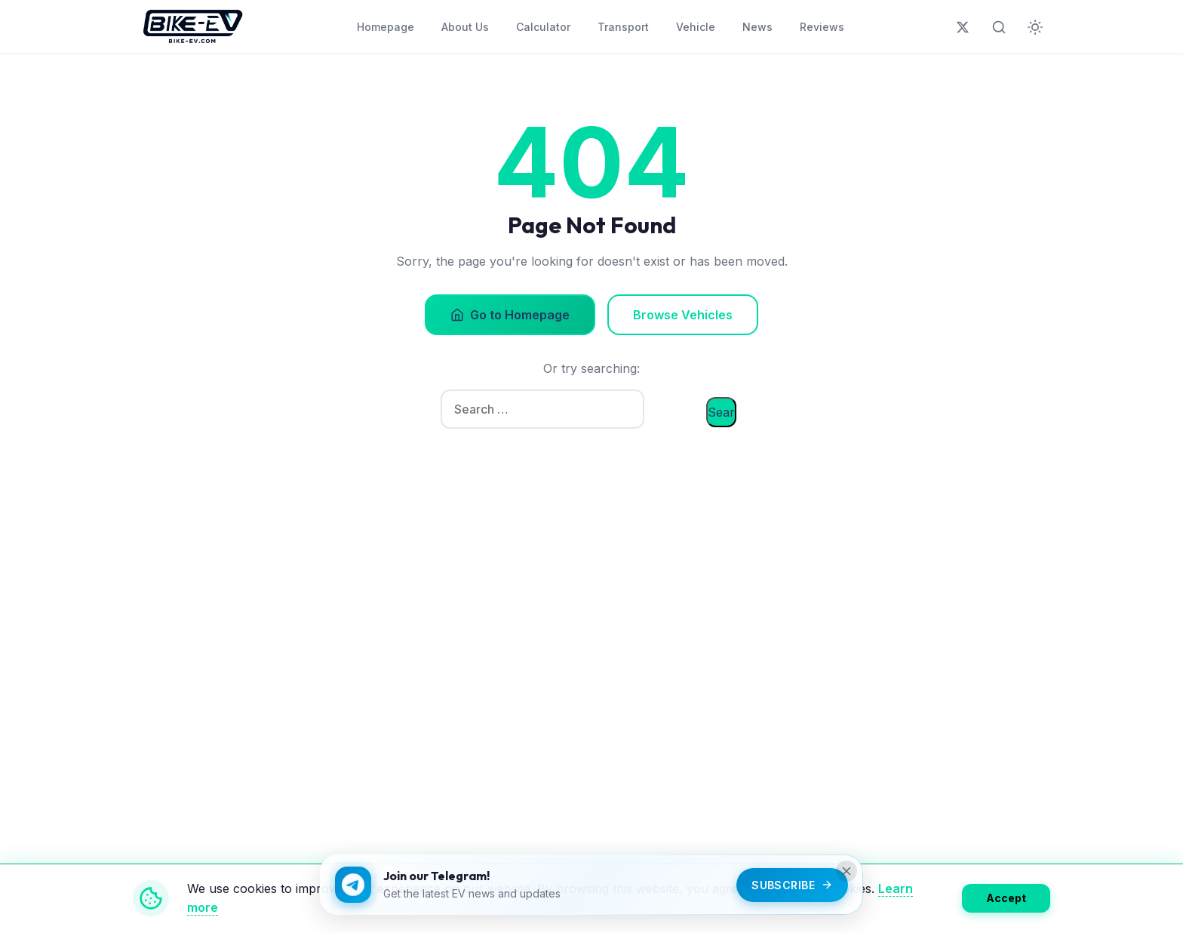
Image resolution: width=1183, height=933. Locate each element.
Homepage (385, 26)
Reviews (822, 26)
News (757, 26)
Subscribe (792, 885)
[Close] (846, 871)
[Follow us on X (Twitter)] (963, 27)
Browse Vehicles (683, 314)
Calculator (543, 26)
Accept (1006, 897)
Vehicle (695, 26)
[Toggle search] (999, 27)
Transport (623, 26)
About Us (465, 26)
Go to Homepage (510, 314)
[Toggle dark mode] (1035, 27)
